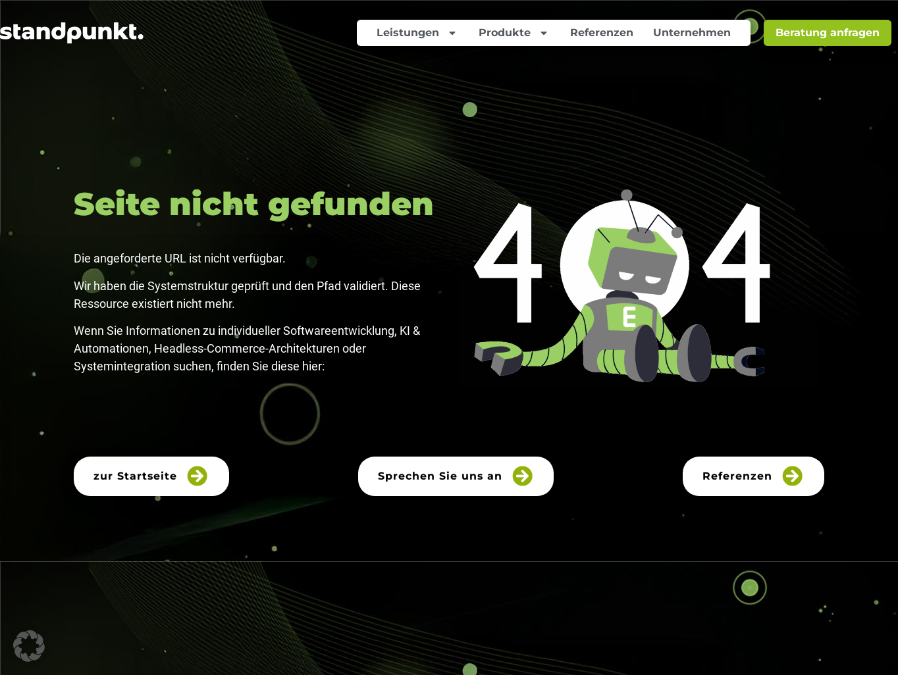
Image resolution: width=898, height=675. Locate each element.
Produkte (514, 33)
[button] (29, 646)
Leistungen (418, 33)
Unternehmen (692, 32)
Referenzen (601, 32)
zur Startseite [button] (151, 476)
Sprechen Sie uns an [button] (456, 476)
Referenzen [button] (753, 476)
